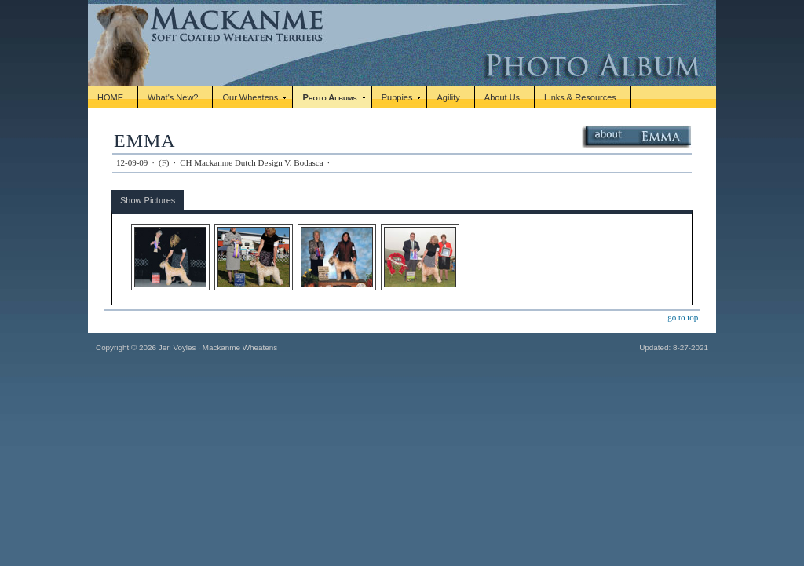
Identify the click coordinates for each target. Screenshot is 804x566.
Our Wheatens (250, 97)
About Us (502, 97)
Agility (448, 97)
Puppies (397, 97)
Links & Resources (580, 97)
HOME (110, 97)
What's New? (173, 97)
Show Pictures (147, 200)
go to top (682, 317)
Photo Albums (329, 97)
